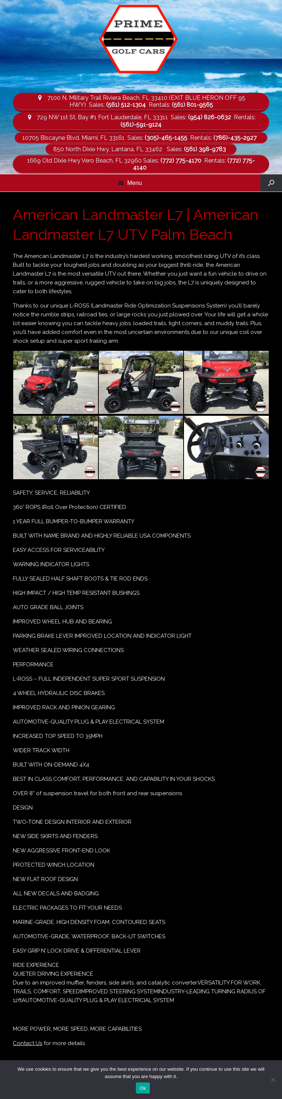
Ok (143, 1088)
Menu (130, 183)
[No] (272, 1079)
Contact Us (27, 1043)
